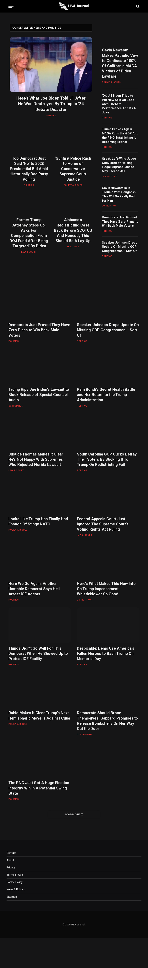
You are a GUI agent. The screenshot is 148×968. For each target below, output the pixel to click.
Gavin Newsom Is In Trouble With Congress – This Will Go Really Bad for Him (120, 194)
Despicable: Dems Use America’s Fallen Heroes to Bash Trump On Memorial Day (105, 653)
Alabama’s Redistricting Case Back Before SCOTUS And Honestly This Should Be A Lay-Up (73, 230)
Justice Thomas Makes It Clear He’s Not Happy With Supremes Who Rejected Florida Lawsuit (35, 459)
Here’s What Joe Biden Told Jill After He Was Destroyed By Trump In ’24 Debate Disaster (51, 104)
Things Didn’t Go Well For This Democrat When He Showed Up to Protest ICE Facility (38, 653)
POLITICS (51, 115)
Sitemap (12, 896)
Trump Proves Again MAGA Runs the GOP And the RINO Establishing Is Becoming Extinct (120, 135)
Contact (11, 852)
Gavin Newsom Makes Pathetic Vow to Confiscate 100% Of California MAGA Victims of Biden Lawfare (120, 63)
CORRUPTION (109, 206)
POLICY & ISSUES (73, 185)
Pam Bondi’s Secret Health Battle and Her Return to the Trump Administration (106, 394)
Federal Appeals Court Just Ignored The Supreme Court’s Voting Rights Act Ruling (103, 524)
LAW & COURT (28, 252)
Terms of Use (15, 874)
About (10, 860)
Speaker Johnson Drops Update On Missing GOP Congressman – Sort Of (119, 247)
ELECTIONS (73, 246)
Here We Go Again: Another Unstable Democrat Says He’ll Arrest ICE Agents (34, 588)
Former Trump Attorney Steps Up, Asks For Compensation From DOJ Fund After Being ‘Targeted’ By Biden (29, 232)
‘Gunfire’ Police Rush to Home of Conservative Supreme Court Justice (73, 169)
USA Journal (78, 924)
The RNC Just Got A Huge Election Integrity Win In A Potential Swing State (38, 787)
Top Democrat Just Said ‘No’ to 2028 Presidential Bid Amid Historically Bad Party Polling (29, 169)
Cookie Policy (15, 882)
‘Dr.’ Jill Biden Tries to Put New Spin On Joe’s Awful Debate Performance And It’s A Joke (119, 104)
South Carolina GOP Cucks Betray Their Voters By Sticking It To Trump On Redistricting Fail (107, 459)
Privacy (11, 867)
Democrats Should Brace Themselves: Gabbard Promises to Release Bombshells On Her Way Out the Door (107, 720)
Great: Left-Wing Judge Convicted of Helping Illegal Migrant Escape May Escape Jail (119, 165)
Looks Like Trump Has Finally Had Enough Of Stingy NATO (38, 521)
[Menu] (10, 6)
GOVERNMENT (84, 734)
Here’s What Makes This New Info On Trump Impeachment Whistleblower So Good (106, 588)
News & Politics (16, 889)
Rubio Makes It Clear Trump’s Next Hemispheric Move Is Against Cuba (39, 715)
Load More (74, 814)
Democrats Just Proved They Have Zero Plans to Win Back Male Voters (120, 222)
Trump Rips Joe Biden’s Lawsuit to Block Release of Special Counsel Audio (38, 394)
